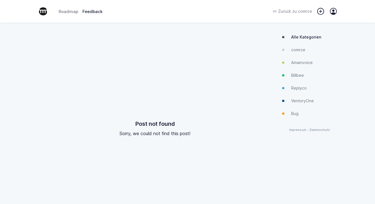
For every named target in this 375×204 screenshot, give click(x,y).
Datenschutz (320, 129)
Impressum (297, 129)
